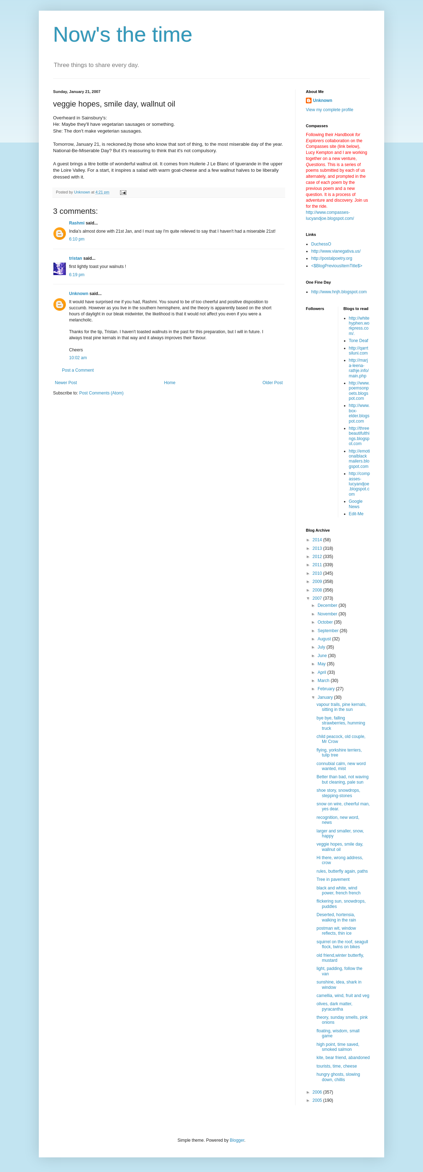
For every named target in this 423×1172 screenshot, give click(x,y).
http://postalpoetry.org (331, 258)
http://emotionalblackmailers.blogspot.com (359, 459)
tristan (75, 258)
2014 (318, 539)
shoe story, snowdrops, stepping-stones (338, 793)
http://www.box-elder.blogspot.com (359, 413)
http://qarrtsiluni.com (359, 351)
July (322, 647)
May (322, 663)
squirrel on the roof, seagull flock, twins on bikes (342, 944)
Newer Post (66, 382)
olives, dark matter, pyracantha (334, 1006)
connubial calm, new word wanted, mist (341, 766)
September (329, 630)
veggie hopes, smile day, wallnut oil (340, 847)
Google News (356, 504)
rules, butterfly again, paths (342, 871)
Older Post (272, 382)
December (328, 605)
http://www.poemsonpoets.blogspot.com (359, 391)
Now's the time (123, 34)
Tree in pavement (333, 879)
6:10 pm (76, 239)
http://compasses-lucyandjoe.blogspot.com (359, 484)
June (323, 655)
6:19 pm (76, 274)
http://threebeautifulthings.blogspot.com (359, 436)
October (326, 622)
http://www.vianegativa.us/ (336, 251)
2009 (318, 581)
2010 (318, 573)
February (327, 688)
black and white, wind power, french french (339, 890)
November (328, 613)
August (325, 638)
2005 (318, 1100)
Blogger (237, 1140)
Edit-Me (356, 513)
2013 (318, 548)
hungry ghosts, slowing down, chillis (338, 1077)
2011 (318, 564)
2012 (318, 556)
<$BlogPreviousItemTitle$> (336, 265)
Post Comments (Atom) (101, 393)
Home (170, 382)
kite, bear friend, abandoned (343, 1057)
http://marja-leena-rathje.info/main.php (359, 368)
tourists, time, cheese (337, 1066)
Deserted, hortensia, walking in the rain (336, 917)
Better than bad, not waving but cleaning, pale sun (343, 779)
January (326, 697)
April (322, 672)
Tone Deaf (359, 340)
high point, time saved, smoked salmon (338, 1047)
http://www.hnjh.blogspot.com (339, 291)
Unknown (78, 293)
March (324, 680)
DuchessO (321, 244)
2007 (318, 598)
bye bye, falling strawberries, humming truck (341, 723)
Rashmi (76, 223)
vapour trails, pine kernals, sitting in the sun (341, 707)
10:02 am (78, 357)
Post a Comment (78, 370)
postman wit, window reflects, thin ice (336, 931)
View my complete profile (329, 109)
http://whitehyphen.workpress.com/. (359, 326)
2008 (318, 590)
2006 (318, 1092)
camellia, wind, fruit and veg (343, 995)
